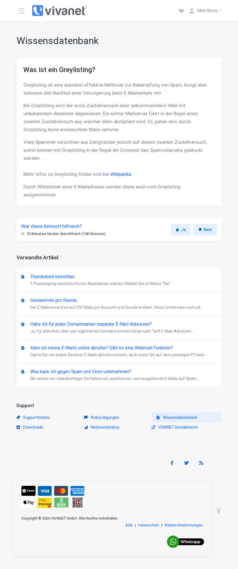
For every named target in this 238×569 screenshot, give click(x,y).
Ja (181, 229)
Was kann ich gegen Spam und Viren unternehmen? (119, 375)
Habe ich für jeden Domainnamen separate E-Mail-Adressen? (119, 328)
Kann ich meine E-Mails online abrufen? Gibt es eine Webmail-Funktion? (119, 351)
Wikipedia (120, 174)
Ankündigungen (101, 417)
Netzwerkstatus (102, 427)
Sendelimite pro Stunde (119, 304)
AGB (129, 525)
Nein (205, 229)
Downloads (30, 427)
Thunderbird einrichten (119, 280)
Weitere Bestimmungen (183, 525)
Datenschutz (148, 525)
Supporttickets (33, 417)
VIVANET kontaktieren (175, 427)
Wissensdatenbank (176, 417)
